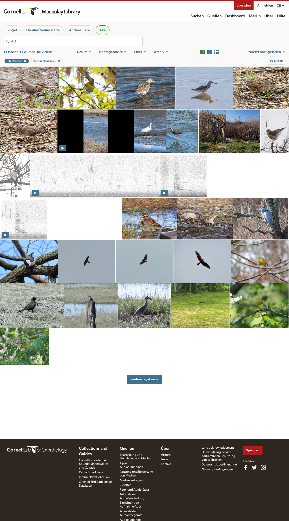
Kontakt (166, 464)
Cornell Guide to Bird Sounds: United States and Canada (93, 464)
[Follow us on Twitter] (254, 467)
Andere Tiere (79, 30)
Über (268, 16)
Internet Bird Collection (94, 477)
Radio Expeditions (91, 472)
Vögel (12, 30)
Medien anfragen (131, 480)
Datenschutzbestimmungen (220, 464)
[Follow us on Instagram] (263, 467)
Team (164, 459)
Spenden (244, 5)
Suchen (197, 16)
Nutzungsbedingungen (217, 469)
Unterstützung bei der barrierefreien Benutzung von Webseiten (218, 456)
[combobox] (76, 41)
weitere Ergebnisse (144, 379)
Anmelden (265, 5)
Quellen (214, 16)
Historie (166, 454)
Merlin (255, 16)
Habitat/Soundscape (43, 30)
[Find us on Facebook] (245, 467)
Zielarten (125, 485)
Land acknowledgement (218, 447)
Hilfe (281, 16)
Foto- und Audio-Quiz (134, 489)
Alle (102, 30)
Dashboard (235, 16)
